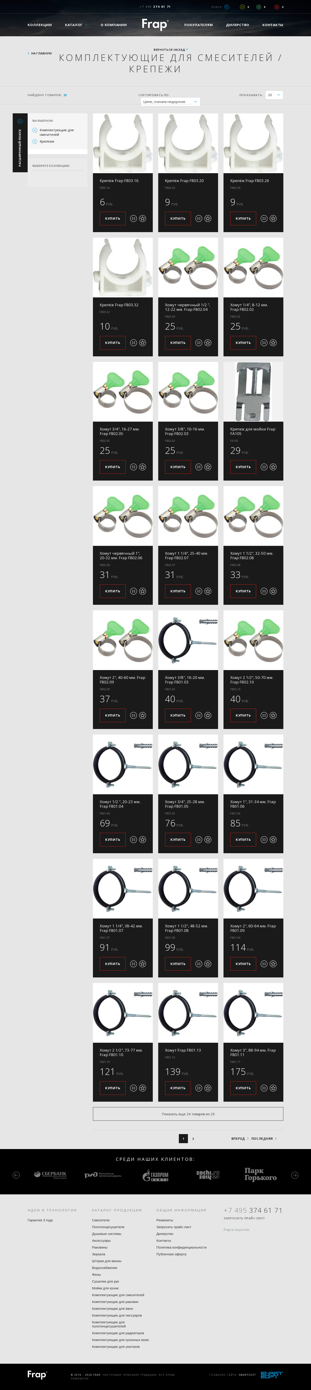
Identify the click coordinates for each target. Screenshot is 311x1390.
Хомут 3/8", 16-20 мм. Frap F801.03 (185, 680)
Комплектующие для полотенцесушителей (109, 1324)
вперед (238, 1138)
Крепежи (47, 141)
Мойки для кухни (105, 1288)
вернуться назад (169, 50)
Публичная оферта (171, 1254)
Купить (112, 218)
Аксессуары (101, 1240)
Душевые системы (106, 1234)
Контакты (272, 24)
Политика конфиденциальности (181, 1247)
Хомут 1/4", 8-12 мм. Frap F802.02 (249, 307)
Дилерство (237, 24)
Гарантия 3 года (40, 1220)
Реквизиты (164, 1220)
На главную (41, 53)
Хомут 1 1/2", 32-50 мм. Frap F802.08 (251, 555)
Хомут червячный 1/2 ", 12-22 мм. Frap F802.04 (187, 307)
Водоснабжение (104, 1268)
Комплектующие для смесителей (57, 132)
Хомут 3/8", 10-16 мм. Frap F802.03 (185, 431)
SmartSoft (247, 1374)
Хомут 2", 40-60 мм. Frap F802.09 (122, 680)
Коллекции (40, 24)
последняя (262, 1138)
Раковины (99, 1247)
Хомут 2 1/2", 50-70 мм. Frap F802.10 (251, 680)
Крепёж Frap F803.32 (119, 304)
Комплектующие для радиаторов (118, 1333)
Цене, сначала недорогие (171, 101)
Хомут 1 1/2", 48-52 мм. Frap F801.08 (186, 928)
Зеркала (98, 1254)
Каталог (74, 24)
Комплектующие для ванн (112, 1308)
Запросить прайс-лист (173, 1227)
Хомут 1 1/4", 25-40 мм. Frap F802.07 (186, 555)
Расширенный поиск (20, 148)
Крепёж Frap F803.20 (184, 180)
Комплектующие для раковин (115, 1302)
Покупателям (198, 24)
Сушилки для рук (105, 1281)
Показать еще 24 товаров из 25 (188, 1114)
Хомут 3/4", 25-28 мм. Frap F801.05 (185, 804)
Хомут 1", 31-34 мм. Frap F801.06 (253, 804)
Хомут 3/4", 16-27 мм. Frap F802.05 (120, 431)
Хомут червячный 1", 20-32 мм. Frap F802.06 (121, 555)
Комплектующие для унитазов (116, 1347)
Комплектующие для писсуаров (117, 1315)
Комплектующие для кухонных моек (120, 1340)
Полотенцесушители (108, 1227)
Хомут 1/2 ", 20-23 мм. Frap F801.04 (120, 804)
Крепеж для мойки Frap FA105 (252, 431)
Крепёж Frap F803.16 (119, 180)
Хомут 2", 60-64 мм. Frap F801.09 (253, 928)
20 (275, 95)
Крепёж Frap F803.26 (249, 180)
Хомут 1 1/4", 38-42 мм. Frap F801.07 (121, 928)
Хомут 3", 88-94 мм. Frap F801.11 (253, 1052)
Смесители (100, 1220)
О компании (114, 24)
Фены (96, 1274)
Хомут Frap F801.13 (183, 1050)
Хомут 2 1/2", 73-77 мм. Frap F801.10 (121, 1052)
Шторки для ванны (106, 1261)
